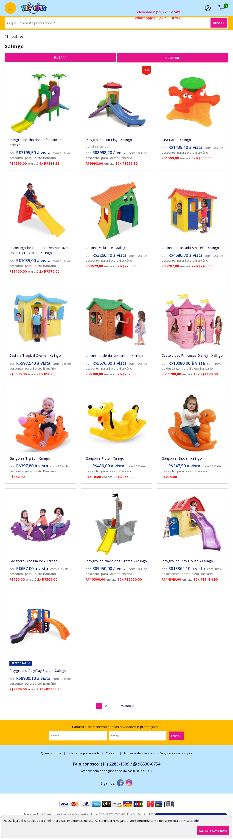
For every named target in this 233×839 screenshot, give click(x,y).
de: (88, 146)
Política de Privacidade (183, 821)
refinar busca (60, 57)
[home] (34, 8)
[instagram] (129, 783)
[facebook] (120, 783)
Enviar (176, 736)
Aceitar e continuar (213, 830)
